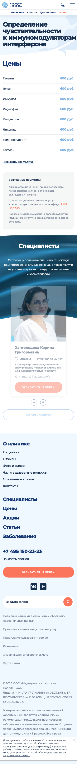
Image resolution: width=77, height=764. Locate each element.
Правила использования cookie (25, 637)
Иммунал (9, 99)
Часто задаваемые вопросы (25, 472)
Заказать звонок (16, 559)
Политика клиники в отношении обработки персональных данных (34, 618)
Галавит (8, 78)
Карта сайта (11, 663)
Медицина (17, 12)
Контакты (10, 486)
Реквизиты (10, 646)
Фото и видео (14, 466)
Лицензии (11, 452)
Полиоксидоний (14, 140)
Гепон (7, 88)
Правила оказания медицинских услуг (30, 629)
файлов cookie (55, 752)
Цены (10, 508)
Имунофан (10, 109)
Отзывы (9, 459)
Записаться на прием (38, 572)
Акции (62, 12)
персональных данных (16, 755)
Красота (32, 12)
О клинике (16, 444)
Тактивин (9, 150)
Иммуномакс (12, 119)
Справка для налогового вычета (25, 654)
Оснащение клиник (19, 479)
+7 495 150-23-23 (22, 551)
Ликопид (9, 129)
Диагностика (47, 12)
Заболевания (19, 536)
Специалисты (20, 499)
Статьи (11, 527)
